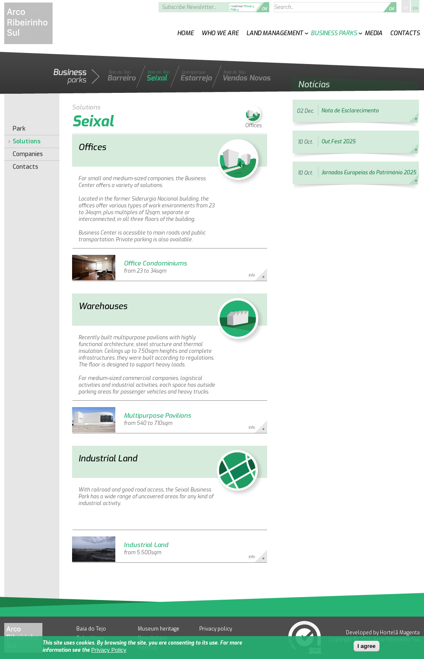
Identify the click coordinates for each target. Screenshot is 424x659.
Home (185, 33)
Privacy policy (215, 628)
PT (406, 8)
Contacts (405, 33)
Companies (28, 154)
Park (19, 129)
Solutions (27, 141)
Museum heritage (158, 628)
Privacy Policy (108, 650)
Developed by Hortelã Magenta (383, 632)
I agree (366, 646)
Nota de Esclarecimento (350, 110)
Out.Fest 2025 (338, 141)
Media (373, 33)
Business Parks (334, 33)
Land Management (274, 33)
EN (415, 8)
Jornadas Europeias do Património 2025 (368, 172)
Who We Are (220, 33)
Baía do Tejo (91, 628)
